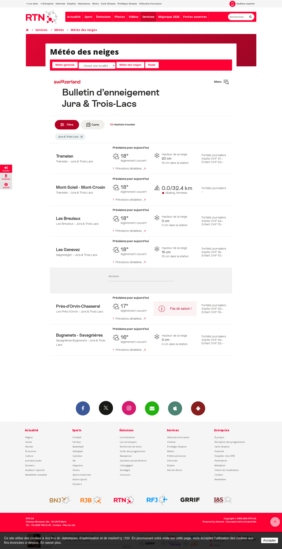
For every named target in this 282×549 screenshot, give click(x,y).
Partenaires (220, 460)
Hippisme (78, 465)
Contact (218, 474)
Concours (125, 474)
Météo (59, 30)
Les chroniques (128, 442)
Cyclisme (77, 456)
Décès (95, 3)
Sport (88, 17)
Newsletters (152, 408)
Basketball (78, 446)
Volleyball (78, 451)
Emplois (71, 3)
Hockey (76, 442)
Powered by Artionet (213, 521)
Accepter (269, 540)
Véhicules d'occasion (150, 3)
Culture (29, 456)
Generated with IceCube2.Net (241, 521)
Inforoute (60, 3)
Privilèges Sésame (127, 3)
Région (29, 437)
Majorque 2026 (168, 17)
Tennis (76, 470)
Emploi (171, 465)
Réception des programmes (229, 442)
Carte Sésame (108, 3)
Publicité (219, 451)
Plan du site (69, 525)
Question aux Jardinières (133, 460)
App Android (198, 408)
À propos (219, 437)
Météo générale (65, 64)
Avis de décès (174, 470)
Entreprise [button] (47, 3)
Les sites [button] (32, 3)
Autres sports (80, 479)
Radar (152, 64)
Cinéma (171, 442)
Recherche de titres (131, 446)
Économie (30, 451)
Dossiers (29, 465)
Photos (120, 17)
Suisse (28, 442)
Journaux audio (33, 460)
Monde (29, 446)
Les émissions (127, 437)
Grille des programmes (132, 451)
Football (77, 437)
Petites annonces (176, 456)
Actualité (74, 17)
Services (148, 17)
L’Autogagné (126, 465)
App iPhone (175, 408)
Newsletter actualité (36, 474)
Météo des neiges (84, 30)
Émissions (103, 17)
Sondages (125, 470)
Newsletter (220, 479)
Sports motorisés (82, 474)
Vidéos (133, 17)
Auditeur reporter (35, 470)
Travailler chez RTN (224, 456)
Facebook (83, 408)
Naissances (84, 3)
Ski (74, 460)
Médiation (219, 465)
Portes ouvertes (195, 17)
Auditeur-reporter (242, 4)
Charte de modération (226, 470)
